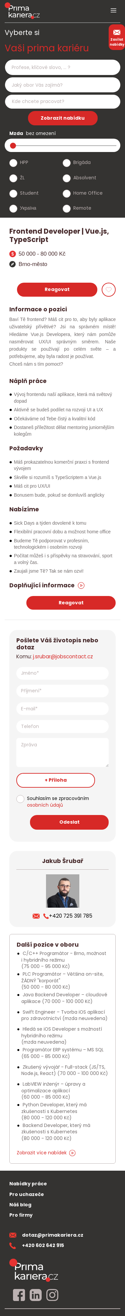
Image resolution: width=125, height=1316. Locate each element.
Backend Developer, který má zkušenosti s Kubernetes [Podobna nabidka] (55, 1132)
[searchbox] (58, 67)
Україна (28, 208)
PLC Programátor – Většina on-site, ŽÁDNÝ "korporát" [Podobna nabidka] (62, 980)
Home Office (88, 193)
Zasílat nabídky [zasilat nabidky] (117, 37)
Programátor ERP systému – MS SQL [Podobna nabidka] (62, 1052)
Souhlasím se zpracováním (58, 802)
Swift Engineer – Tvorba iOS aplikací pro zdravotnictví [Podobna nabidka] (64, 1015)
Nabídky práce (28, 1183)
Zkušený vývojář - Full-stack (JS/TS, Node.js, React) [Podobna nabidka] (64, 1070)
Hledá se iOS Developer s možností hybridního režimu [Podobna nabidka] (61, 1035)
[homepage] (33, 1270)
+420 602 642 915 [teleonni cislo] (36, 1245)
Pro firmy (21, 1215)
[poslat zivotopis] (38, 915)
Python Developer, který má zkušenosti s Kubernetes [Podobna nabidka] (54, 1111)
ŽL (22, 177)
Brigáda (82, 162)
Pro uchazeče (26, 1194)
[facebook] (19, 1295)
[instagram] (52, 1295)
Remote (82, 208)
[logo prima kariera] (22, 10)
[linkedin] (35, 1295)
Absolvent (84, 177)
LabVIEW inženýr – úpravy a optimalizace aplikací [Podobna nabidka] (53, 1090)
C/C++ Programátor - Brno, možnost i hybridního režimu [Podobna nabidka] (63, 960)
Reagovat (57, 289)
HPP (24, 162)
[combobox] (62, 67)
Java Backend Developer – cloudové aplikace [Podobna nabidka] (64, 997)
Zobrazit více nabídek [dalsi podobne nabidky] (46, 1152)
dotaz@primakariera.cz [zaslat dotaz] (46, 1235)
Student (29, 193)
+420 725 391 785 (67, 915)
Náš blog (20, 1204)
